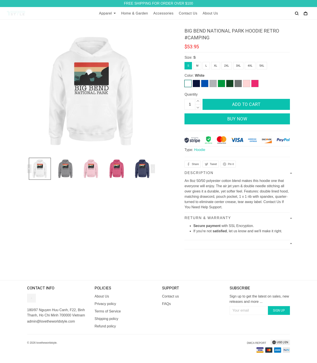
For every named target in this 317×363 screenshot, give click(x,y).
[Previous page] (29, 168)
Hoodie (199, 150)
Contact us (170, 296)
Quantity (191, 94)
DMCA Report (256, 343)
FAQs (166, 304)
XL (215, 65)
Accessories (163, 13)
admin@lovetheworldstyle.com (51, 321)
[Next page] (153, 168)
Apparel (107, 13)
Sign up (279, 310)
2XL (226, 65)
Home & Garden (134, 13)
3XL (238, 65)
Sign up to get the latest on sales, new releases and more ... (259, 298)
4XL (250, 65)
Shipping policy (106, 319)
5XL (262, 65)
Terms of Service (108, 311)
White (200, 75)
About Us (210, 13)
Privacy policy (105, 304)
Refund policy (105, 326)
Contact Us (188, 13)
